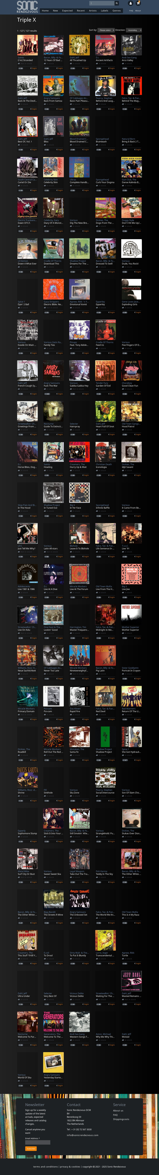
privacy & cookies (70, 1166)
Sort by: (93, 30)
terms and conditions (45, 1166)
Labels (104, 10)
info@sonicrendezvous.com (82, 1135)
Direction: (120, 30)
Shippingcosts (121, 1119)
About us (118, 1110)
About (138, 10)
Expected (67, 10)
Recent (81, 10)
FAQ (131, 10)
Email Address (32, 1138)
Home (45, 10)
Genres (117, 10)
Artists (93, 10)
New (55, 10)
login (34, 68)
